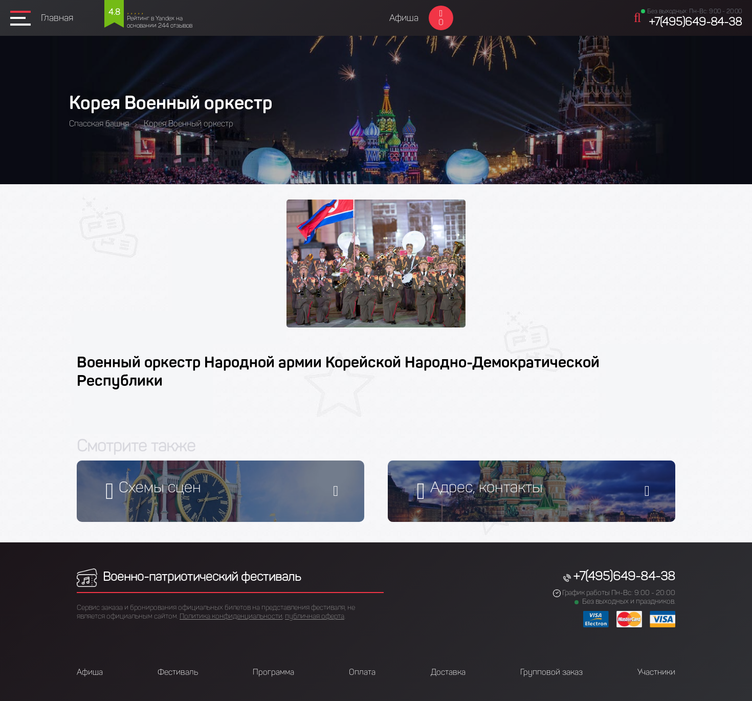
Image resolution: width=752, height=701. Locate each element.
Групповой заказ (551, 672)
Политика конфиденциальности (231, 616)
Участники (656, 672)
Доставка (448, 672)
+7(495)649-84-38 (695, 22)
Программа (273, 672)
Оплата (362, 672)
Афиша (403, 18)
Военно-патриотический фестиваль (189, 576)
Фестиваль (178, 672)
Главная (57, 18)
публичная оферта (314, 616)
